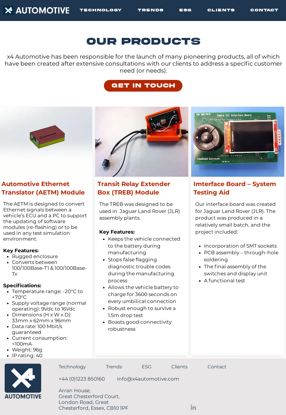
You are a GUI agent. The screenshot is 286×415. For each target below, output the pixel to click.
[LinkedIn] (193, 407)
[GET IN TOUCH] (143, 86)
